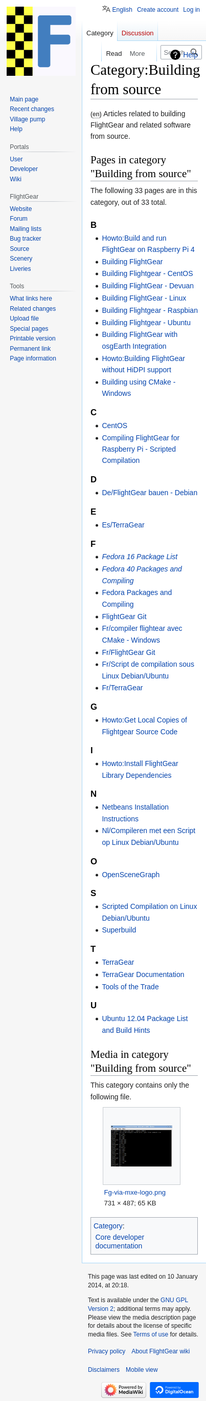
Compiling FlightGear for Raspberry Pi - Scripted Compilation (140, 449)
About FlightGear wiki (160, 1351)
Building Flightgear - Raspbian (150, 310)
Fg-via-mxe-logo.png (135, 1192)
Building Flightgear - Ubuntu (146, 323)
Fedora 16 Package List (139, 557)
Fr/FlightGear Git (128, 652)
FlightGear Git (124, 616)
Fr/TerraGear (122, 688)
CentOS (114, 425)
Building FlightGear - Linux (144, 298)
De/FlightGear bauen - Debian (149, 493)
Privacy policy (106, 1351)
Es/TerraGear (123, 525)
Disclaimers (104, 1369)
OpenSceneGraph (130, 875)
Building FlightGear (132, 262)
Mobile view (142, 1369)
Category (108, 1226)
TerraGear (118, 962)
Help (190, 55)
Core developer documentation (120, 1241)
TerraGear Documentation (143, 974)
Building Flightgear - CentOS (147, 273)
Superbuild (119, 930)
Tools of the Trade (130, 987)
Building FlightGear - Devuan (148, 286)
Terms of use (151, 1334)
